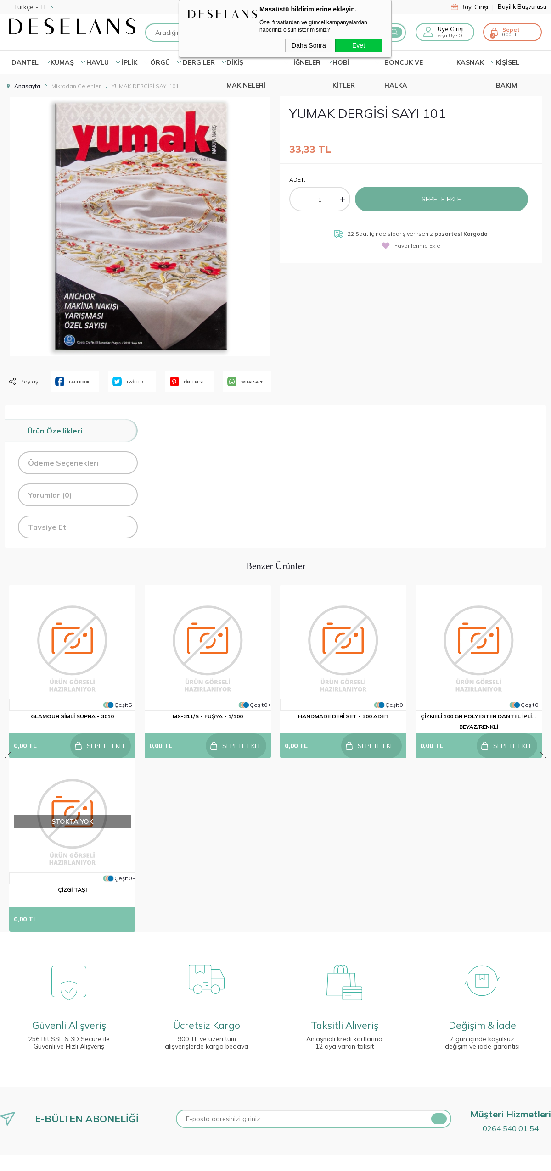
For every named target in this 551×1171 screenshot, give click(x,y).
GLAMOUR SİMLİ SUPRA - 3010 (72, 716)
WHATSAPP (245, 381)
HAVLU (97, 62)
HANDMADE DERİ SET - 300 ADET (343, 716)
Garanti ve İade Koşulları (42, 1090)
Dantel (25, 62)
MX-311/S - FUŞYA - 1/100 (208, 716)
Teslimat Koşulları (30, 1038)
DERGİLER (199, 62)
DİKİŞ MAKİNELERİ (245, 66)
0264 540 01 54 (511, 955)
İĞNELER (306, 62)
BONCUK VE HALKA (403, 66)
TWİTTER (127, 381)
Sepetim (154, 1142)
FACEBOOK (72, 381)
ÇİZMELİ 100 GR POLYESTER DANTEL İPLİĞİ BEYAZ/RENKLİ (479, 721)
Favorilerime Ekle (411, 245)
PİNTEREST (187, 381)
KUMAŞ (62, 62)
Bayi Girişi (472, 7)
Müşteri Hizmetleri (168, 1125)
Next (543, 671)
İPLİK (129, 62)
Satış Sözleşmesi (30, 1073)
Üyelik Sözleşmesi (31, 1055)
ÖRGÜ (160, 62)
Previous (8, 671)
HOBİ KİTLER (343, 66)
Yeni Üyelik (296, 1038)
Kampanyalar (162, 1055)
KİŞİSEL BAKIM (507, 66)
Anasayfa (157, 1038)
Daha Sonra (309, 45)
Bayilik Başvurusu (522, 7)
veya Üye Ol (451, 36)
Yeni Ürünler (160, 1090)
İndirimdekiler (162, 1107)
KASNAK (470, 62)
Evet (358, 45)
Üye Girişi (451, 29)
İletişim (152, 1073)
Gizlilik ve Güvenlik (31, 1107)
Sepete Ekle (441, 199)
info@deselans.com (447, 1120)
